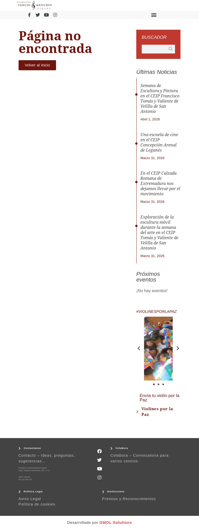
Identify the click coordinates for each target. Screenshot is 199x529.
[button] (153, 15)
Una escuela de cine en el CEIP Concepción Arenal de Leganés (159, 142)
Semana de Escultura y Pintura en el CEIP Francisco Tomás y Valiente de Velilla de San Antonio (159, 98)
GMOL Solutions (115, 522)
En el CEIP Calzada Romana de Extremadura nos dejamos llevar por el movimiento (160, 183)
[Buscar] (170, 49)
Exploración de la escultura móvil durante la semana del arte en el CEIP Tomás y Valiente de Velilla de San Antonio (159, 233)
